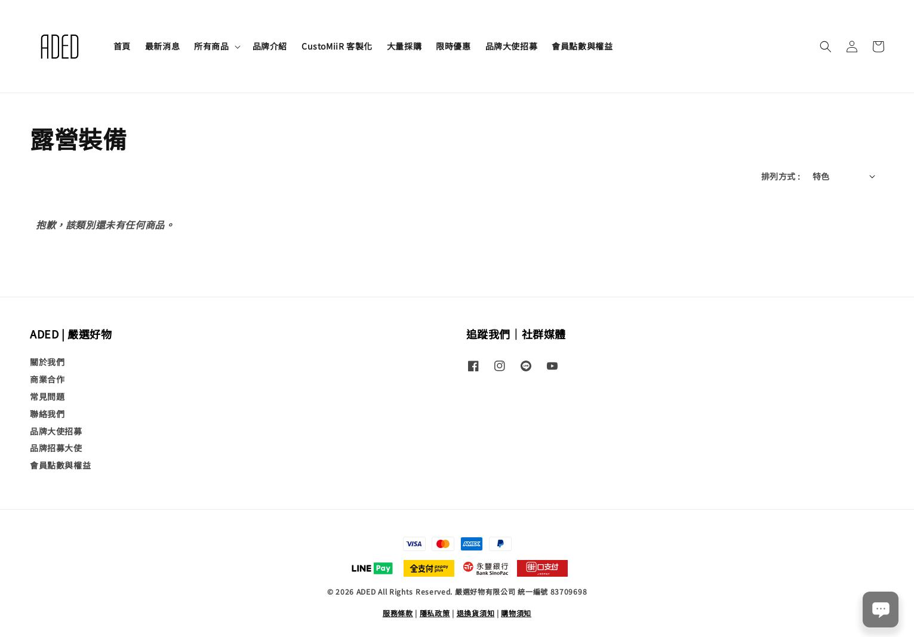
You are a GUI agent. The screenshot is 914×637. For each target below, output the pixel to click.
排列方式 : (780, 176)
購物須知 (516, 613)
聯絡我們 (47, 414)
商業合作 (47, 379)
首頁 (122, 46)
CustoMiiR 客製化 (337, 46)
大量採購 (404, 46)
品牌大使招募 (511, 46)
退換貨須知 (476, 613)
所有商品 (211, 46)
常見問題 (47, 396)
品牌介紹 (270, 46)
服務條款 (398, 613)
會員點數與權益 (582, 46)
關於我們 (47, 362)
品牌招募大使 (56, 448)
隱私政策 (435, 613)
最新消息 (162, 46)
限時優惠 (453, 46)
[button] (826, 46)
